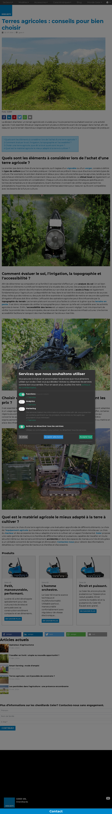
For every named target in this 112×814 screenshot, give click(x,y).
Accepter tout (86, 437)
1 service (31, 397)
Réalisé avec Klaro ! (86, 441)
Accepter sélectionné (53, 437)
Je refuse (23, 437)
